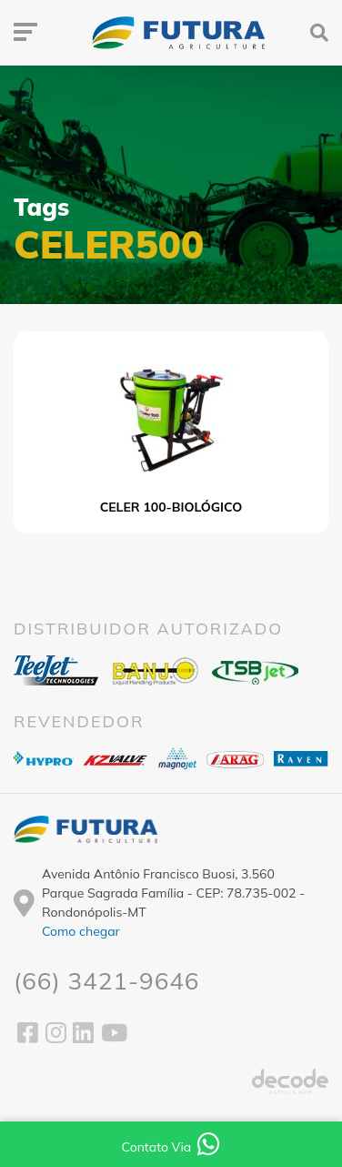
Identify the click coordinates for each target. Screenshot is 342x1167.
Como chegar (81, 931)
